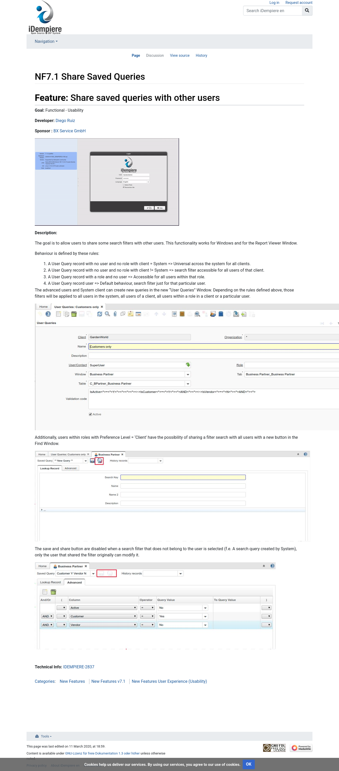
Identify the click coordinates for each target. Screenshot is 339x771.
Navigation (44, 41)
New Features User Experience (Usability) (169, 681)
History (201, 55)
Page (136, 55)
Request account (298, 3)
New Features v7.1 (108, 681)
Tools (45, 736)
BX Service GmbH (69, 130)
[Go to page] (307, 10)
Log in (274, 3)
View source (180, 55)
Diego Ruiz (65, 120)
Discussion (155, 55)
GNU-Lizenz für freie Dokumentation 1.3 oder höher (102, 753)
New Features (72, 681)
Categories (45, 681)
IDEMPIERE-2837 (78, 666)
